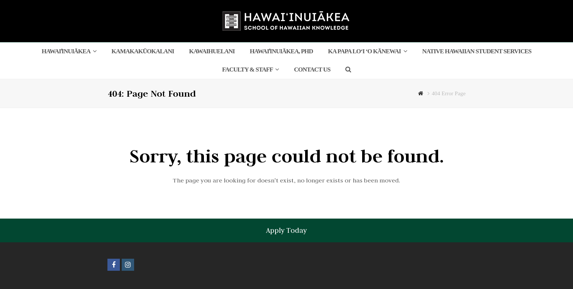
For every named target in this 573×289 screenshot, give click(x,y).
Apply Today (286, 230)
